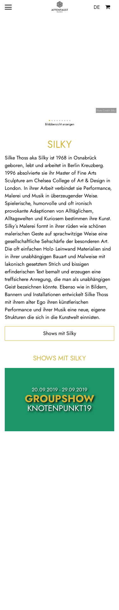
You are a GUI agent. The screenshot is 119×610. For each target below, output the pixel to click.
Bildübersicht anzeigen (59, 124)
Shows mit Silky (59, 333)
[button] (49, 120)
